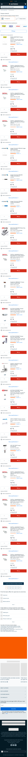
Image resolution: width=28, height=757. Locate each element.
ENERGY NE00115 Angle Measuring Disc (18, 365)
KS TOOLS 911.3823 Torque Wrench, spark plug (18, 338)
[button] (25, 7)
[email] (14, 705)
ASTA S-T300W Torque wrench (18, 420)
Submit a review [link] (19, 44)
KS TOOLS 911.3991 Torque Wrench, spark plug (18, 392)
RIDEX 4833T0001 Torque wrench (18, 39)
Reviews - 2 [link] (18, 397)
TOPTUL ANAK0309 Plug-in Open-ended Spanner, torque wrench (18, 473)
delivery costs (14, 51)
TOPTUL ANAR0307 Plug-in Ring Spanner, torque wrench (18, 529)
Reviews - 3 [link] (18, 153)
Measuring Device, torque (15, 626)
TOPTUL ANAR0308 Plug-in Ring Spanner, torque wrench (18, 501)
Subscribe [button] (13, 708)
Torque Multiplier (4, 627)
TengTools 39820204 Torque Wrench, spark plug (18, 283)
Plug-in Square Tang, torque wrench (7, 628)
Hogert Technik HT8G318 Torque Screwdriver (18, 176)
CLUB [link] (16, 1)
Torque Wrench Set (18, 629)
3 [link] (11, 587)
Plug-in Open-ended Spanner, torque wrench (9, 631)
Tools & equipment (4, 10)
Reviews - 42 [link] (18, 368)
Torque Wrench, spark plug (5, 626)
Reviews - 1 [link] (18, 206)
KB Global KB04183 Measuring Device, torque (18, 229)
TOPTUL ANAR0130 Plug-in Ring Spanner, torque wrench (18, 256)
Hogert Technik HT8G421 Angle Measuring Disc (18, 149)
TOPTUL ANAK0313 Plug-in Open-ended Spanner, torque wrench (18, 67)
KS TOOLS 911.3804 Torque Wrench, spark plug (18, 310)
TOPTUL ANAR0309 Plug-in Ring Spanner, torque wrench (18, 556)
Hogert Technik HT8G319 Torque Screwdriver (18, 202)
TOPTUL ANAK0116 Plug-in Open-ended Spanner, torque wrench (18, 95)
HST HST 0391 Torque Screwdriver (18, 446)
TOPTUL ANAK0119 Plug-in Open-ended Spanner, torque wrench (18, 122)
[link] (25, 4)
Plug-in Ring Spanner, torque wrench (7, 630)
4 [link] (14, 587)
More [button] (7, 713)
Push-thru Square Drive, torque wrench (8, 629)
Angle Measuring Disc (17, 627)
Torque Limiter (9, 627)
